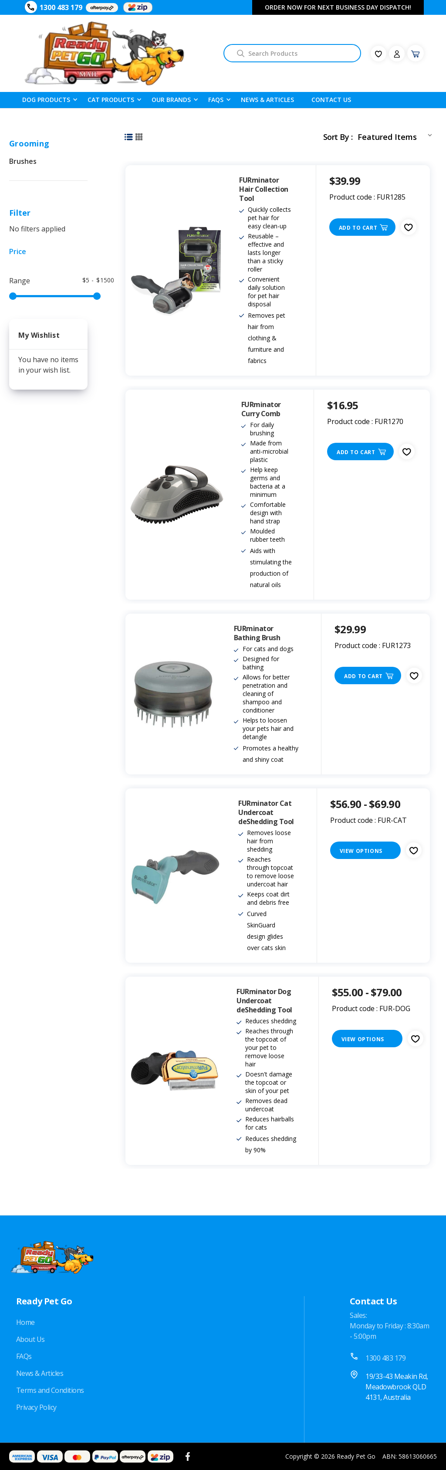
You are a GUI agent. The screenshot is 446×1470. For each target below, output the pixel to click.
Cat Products (111, 99)
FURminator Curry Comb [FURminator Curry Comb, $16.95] (261, 409)
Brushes (23, 161)
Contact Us (331, 99)
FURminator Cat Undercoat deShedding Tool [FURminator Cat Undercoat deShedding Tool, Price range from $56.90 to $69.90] (266, 812)
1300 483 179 (61, 7)
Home (25, 1322)
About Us (30, 1339)
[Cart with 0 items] (415, 53)
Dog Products (46, 99)
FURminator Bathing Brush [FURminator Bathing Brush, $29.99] (257, 633)
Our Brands (171, 99)
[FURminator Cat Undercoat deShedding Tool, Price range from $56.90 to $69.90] (175, 875)
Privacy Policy (36, 1407)
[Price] (48, 251)
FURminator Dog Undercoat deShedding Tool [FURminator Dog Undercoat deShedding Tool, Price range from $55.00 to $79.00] (264, 1001)
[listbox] (396, 135)
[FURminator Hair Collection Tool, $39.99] (175, 270)
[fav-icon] (378, 53)
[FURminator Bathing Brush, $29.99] (173, 694)
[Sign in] (397, 53)
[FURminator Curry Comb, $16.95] (176, 495)
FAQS (215, 99)
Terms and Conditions (50, 1390)
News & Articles (267, 99)
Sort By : (337, 137)
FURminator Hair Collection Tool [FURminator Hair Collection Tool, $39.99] (263, 189)
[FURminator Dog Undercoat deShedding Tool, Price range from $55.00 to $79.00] (174, 1071)
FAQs (24, 1356)
